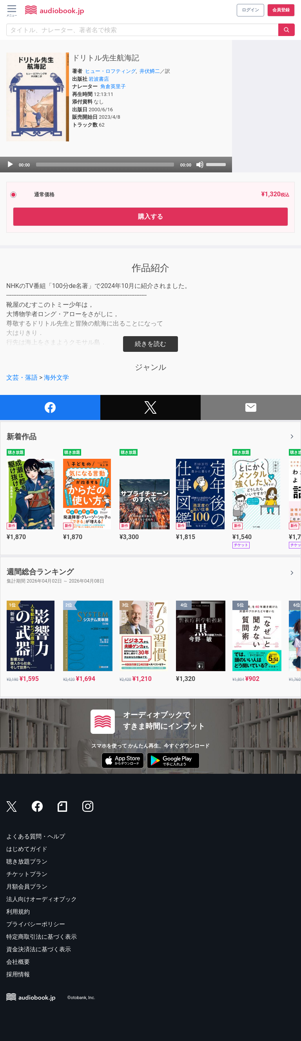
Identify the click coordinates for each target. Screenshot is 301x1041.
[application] (116, 164)
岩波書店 (99, 79)
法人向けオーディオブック (41, 899)
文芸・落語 (22, 377)
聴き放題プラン (26, 861)
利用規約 (18, 911)
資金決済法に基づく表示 (38, 949)
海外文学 (56, 377)
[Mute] (200, 164)
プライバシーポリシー (35, 924)
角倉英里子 (113, 86)
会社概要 (18, 961)
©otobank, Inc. (81, 998)
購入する (150, 216)
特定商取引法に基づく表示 (41, 936)
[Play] (10, 164)
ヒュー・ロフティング (110, 71)
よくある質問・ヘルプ (35, 836)
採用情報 (18, 974)
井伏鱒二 (150, 71)
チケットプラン (26, 874)
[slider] (105, 165)
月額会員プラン (26, 886)
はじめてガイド (26, 849)
